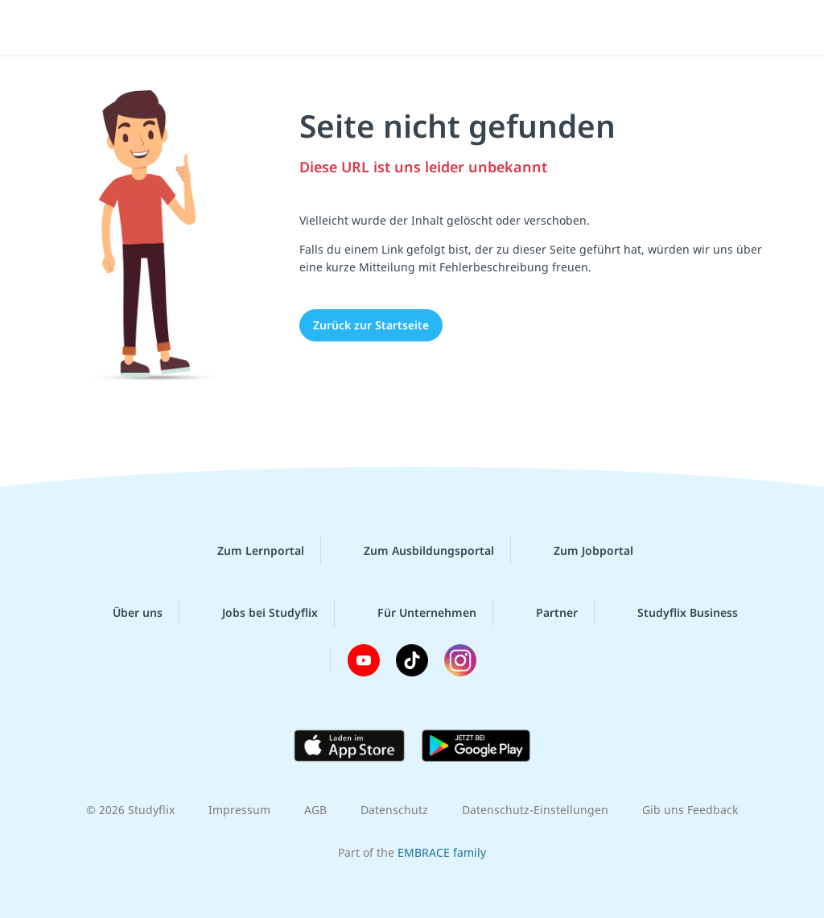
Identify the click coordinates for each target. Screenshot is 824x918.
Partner (544, 613)
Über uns (125, 613)
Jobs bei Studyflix (257, 613)
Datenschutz (394, 809)
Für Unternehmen (414, 613)
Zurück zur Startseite (371, 325)
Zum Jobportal (580, 551)
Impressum (239, 809)
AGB (315, 809)
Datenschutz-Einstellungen (535, 809)
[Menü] (767, 28)
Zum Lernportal (248, 551)
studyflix (107, 26)
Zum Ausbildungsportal (416, 551)
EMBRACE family (442, 852)
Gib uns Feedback (690, 809)
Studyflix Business (675, 613)
